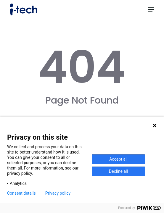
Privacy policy (57, 193)
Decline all (118, 171)
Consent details (21, 193)
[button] (151, 9)
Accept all (118, 159)
